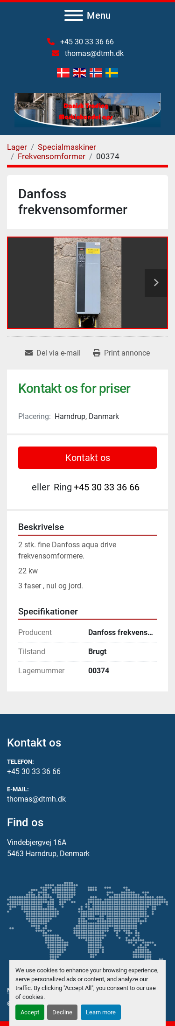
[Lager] (17, 147)
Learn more (101, 1012)
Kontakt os (87, 457)
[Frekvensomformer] (51, 156)
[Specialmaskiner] (67, 147)
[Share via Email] (53, 353)
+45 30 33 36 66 (86, 41)
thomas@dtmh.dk (93, 53)
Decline (62, 1012)
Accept (30, 1012)
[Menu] (73, 15)
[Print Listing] (121, 353)
